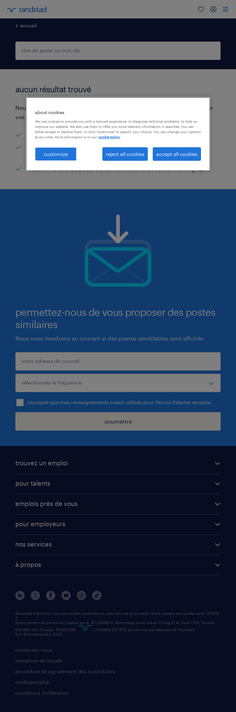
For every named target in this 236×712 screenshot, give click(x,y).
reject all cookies (125, 154)
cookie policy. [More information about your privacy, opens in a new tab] (109, 137)
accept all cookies (177, 154)
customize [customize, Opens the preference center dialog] (56, 154)
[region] (118, 134)
